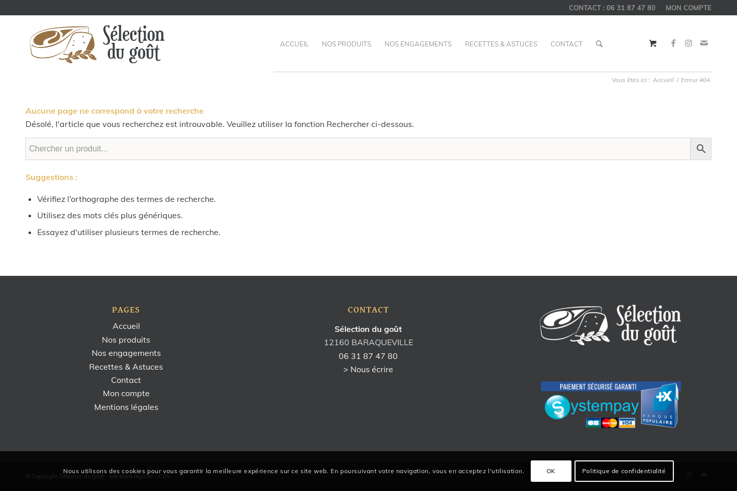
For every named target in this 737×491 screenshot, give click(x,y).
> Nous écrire (368, 369)
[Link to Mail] (704, 42)
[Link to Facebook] (673, 42)
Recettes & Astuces (126, 366)
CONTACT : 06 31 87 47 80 (612, 8)
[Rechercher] (599, 43)
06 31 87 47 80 (368, 356)
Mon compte (126, 393)
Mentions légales (126, 407)
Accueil (126, 326)
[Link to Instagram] (688, 42)
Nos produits (126, 339)
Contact (126, 380)
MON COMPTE (689, 8)
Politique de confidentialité (624, 471)
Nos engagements (126, 353)
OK (551, 471)
